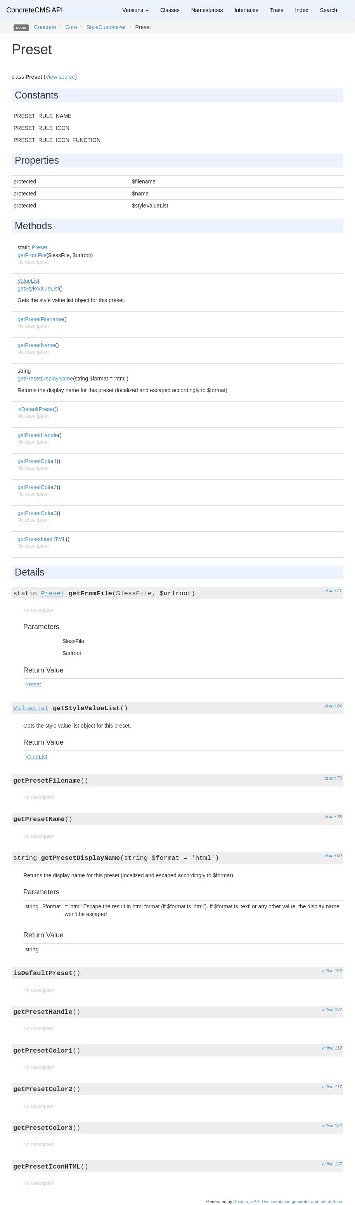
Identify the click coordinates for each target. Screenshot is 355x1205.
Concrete (45, 27)
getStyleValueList (38, 288)
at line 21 (333, 590)
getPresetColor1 (37, 461)
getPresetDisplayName (45, 378)
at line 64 (333, 706)
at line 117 (332, 1086)
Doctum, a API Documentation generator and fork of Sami (287, 1201)
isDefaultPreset (35, 409)
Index (301, 10)
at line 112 (332, 1048)
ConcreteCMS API (34, 10)
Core (71, 27)
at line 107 (332, 1009)
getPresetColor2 (37, 487)
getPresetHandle (37, 435)
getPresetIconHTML (41, 539)
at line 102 (332, 970)
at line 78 (333, 816)
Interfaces (246, 10)
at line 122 (332, 1125)
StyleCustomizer (106, 27)
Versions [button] (135, 10)
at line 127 (332, 1164)
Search (328, 10)
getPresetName (36, 345)
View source (60, 77)
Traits (276, 10)
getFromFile (32, 255)
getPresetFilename (40, 319)
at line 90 (333, 855)
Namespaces (207, 10)
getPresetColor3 (37, 513)
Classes (170, 10)
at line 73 (333, 778)
